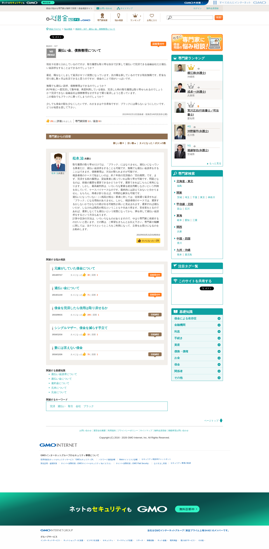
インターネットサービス (50, 540)
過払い (61, 406)
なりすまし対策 (160, 463)
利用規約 (112, 430)
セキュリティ (108, 540)
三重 (195, 220)
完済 (52, 406)
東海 (179, 215)
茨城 (179, 197)
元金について (59, 392)
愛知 (187, 220)
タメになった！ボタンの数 (152, 143)
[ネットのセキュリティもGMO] (28, 2)
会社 (78, 406)
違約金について (60, 383)
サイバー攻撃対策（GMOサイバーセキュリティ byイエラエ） (86, 463)
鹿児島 (188, 254)
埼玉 (187, 197)
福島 (179, 185)
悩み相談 (119, 20)
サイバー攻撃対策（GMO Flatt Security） (133, 463)
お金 (197, 357)
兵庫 (179, 231)
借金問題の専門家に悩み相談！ (197, 42)
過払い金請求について (64, 374)
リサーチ (139, 540)
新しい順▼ (118, 143)
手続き (197, 338)
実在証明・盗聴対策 (49, 463)
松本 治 (55, 173)
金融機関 (197, 324)
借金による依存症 (197, 318)
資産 (197, 344)
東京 (202, 197)
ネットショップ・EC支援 (73, 540)
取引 (70, 406)
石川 (187, 208)
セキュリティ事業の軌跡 (181, 463)
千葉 (195, 197)
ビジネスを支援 (93, 540)
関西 (179, 227)
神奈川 (211, 197)
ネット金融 (162, 540)
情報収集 (150, 540)
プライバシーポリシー (128, 430)
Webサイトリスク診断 (128, 460)
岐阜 (179, 220)
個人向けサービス (188, 540)
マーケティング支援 (124, 540)
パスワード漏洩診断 (107, 460)
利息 (197, 331)
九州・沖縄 (183, 250)
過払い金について (61, 378)
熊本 (179, 254)
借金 (197, 364)
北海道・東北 (185, 181)
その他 (197, 377)
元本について (59, 387)
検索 (218, 17)
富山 (179, 208)
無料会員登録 (212, 8)
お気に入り (152, 20)
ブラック (88, 406)
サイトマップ (126, 8)
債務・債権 (197, 351)
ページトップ (211, 420)
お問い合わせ (106, 8)
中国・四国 (183, 238)
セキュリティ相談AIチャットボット (156, 459)
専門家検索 (102, 20)
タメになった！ (150, 240)
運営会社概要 (100, 430)
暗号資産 (173, 540)
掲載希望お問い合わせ (178, 430)
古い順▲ (131, 143)
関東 (179, 192)
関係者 (197, 371)
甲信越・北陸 (185, 204)
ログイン (197, 8)
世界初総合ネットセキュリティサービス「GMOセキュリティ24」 (68, 460)
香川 (179, 243)
